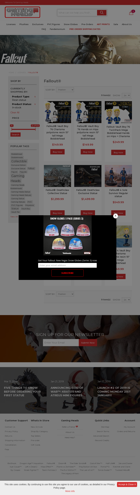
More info (70, 491)
